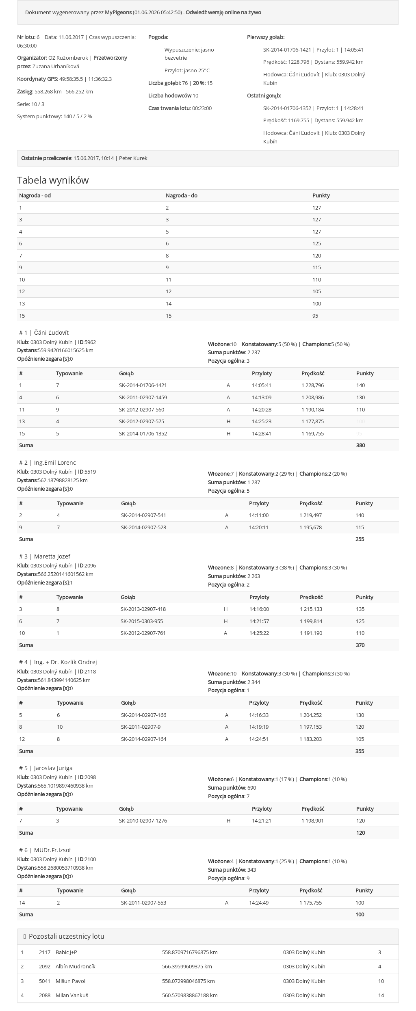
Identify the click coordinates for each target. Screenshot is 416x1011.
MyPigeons (118, 12)
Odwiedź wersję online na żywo (223, 12)
